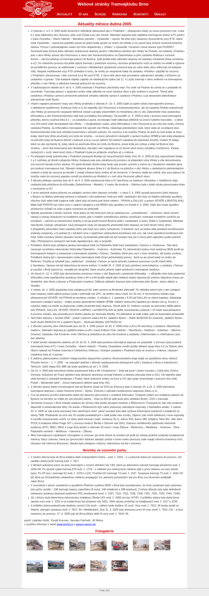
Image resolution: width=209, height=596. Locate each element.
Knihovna (119, 14)
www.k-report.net (86, 524)
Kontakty (141, 14)
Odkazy (160, 14)
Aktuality (64, 14)
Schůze (100, 14)
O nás (83, 14)
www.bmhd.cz (65, 524)
